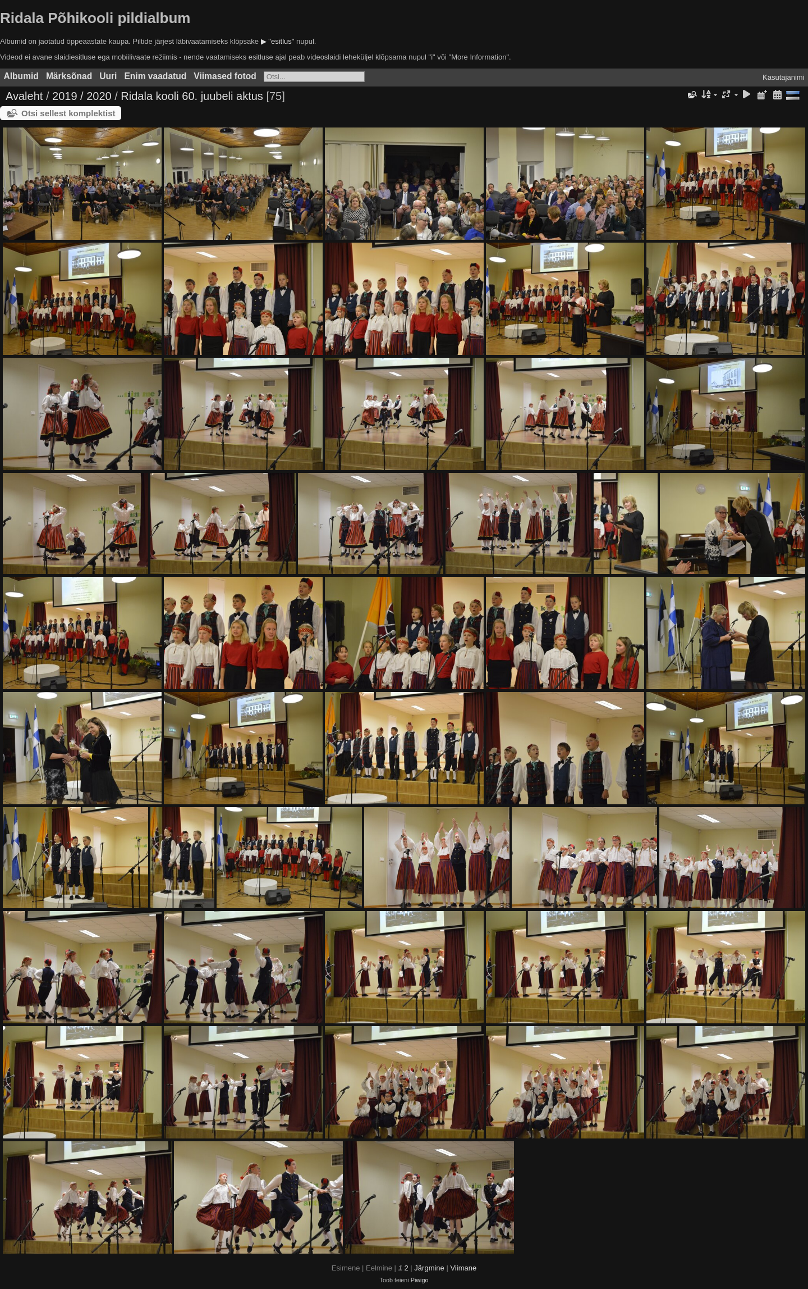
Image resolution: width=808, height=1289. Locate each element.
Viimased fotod (225, 76)
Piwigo (420, 1280)
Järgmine (429, 1268)
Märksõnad (69, 76)
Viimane (463, 1268)
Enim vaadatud (155, 76)
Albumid (21, 76)
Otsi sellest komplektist (68, 113)
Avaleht (24, 96)
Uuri (108, 76)
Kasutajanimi (783, 77)
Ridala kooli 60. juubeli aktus (192, 96)
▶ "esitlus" (278, 41)
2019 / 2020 (82, 96)
